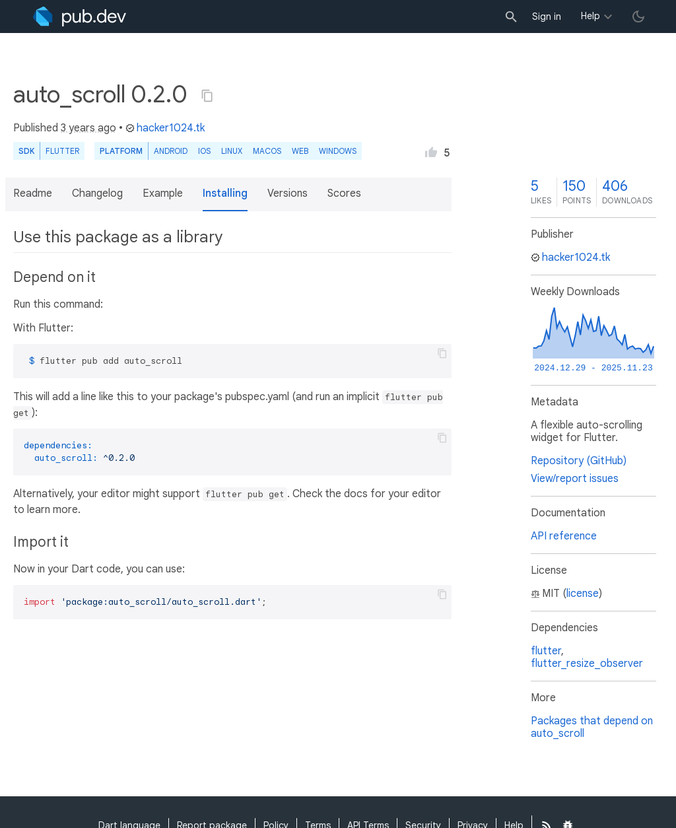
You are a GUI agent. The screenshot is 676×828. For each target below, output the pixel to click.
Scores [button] (344, 193)
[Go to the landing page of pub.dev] (79, 16)
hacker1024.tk (165, 128)
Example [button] (163, 193)
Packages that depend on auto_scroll (592, 727)
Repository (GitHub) (578, 460)
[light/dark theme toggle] (638, 16)
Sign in (546, 16)
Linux (231, 151)
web (300, 151)
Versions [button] (287, 193)
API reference (564, 536)
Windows (337, 151)
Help (590, 16)
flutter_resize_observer (587, 663)
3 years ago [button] (88, 128)
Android (170, 151)
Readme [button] (32, 193)
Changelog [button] (97, 193)
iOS (204, 151)
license (582, 593)
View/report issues (575, 478)
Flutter (62, 151)
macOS (267, 151)
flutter (546, 651)
